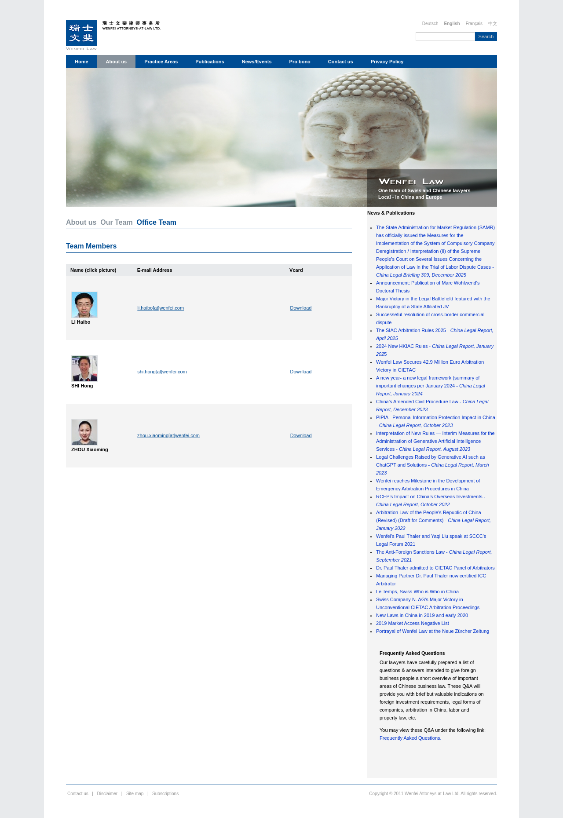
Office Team (156, 222)
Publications (209, 61)
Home (81, 61)
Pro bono (300, 61)
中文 (492, 23)
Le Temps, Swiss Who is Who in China (417, 591)
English (452, 23)
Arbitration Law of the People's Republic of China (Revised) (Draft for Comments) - (433, 520)
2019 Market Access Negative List (412, 623)
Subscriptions (165, 793)
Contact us (340, 61)
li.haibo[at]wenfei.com (160, 307)
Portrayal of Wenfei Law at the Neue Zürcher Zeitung (432, 631)
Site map (134, 793)
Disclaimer (107, 793)
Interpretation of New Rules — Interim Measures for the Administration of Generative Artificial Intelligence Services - (435, 441)
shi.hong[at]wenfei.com (162, 371)
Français (474, 23)
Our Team (116, 222)
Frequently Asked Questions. (411, 738)
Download (301, 307)
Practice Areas (161, 61)
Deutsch (430, 23)
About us (116, 61)
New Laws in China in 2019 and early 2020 (422, 615)
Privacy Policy (387, 61)
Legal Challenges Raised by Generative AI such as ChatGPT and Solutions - (432, 464)
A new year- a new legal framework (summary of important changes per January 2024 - (430, 385)
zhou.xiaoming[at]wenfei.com (168, 435)
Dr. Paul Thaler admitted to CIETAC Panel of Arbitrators (435, 567)
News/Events (257, 61)
